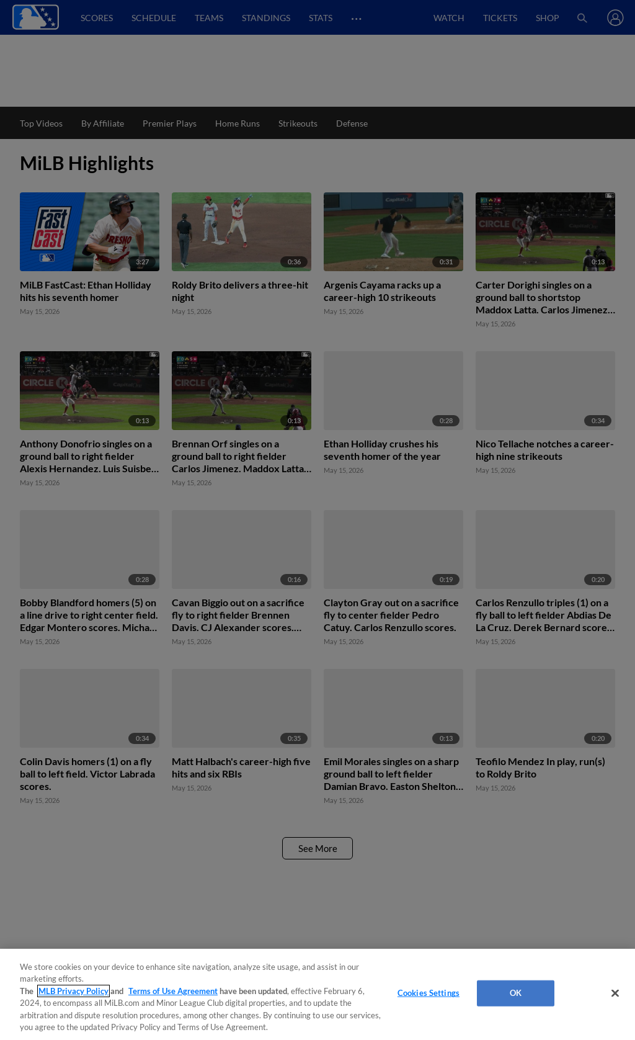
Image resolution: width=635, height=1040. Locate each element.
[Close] (615, 993)
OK (516, 993)
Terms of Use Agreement (173, 991)
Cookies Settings (428, 993)
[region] (317, 994)
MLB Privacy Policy (73, 991)
